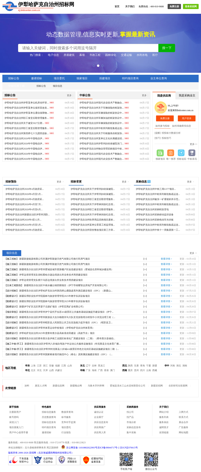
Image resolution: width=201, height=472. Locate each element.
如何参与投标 (162, 125)
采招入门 (14, 422)
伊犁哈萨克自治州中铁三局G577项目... (156, 189)
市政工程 (95, 54)
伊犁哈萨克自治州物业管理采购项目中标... (101, 148)
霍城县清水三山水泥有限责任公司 (127, 385)
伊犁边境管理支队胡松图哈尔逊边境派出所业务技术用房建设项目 (53, 274)
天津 (45, 370)
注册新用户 (15, 412)
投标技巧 (166, 138)
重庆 (130, 370)
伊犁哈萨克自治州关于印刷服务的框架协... (101, 133)
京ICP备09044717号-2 (108, 447)
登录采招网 (191, 6)
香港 (106, 370)
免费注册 (174, 6)
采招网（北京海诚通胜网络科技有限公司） (51, 452)
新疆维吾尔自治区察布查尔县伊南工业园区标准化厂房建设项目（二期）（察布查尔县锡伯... (67, 338)
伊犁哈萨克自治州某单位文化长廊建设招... (101, 138)
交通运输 (126, 54)
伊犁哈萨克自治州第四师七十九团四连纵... (27, 133)
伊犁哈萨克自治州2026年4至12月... (23, 219)
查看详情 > (166, 258)
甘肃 (136, 365)
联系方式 (183, 417)
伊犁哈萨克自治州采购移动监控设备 (155, 214)
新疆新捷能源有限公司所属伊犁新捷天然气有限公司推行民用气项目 (54, 258)
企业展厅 (98, 417)
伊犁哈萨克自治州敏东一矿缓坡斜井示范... (158, 199)
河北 (39, 370)
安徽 (51, 365)
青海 (142, 365)
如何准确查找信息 (181, 125)
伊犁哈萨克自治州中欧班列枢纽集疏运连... (101, 128)
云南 (148, 370)
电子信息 (53, 54)
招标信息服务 (49, 412)
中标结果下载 (16, 85)
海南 (94, 370)
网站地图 (183, 432)
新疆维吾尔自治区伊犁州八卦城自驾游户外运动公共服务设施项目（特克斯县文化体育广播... (73, 343)
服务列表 (164, 417)
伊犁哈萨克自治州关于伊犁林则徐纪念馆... (93, 204)
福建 (57, 365)
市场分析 (131, 422)
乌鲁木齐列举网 (96, 385)
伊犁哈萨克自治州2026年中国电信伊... (24, 138)
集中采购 (131, 432)
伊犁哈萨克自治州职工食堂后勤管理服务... (27, 118)
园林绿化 (110, 54)
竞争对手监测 (68, 422)
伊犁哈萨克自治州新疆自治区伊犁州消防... (27, 214)
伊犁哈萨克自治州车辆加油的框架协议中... (101, 118)
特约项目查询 (130, 78)
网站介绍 (164, 412)
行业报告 (66, 432)
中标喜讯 (192, 159)
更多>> (193, 144)
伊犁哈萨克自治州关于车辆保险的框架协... (101, 107)
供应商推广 (100, 427)
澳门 (112, 370)
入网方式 (183, 412)
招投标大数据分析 (171, 133)
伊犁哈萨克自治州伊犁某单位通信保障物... (27, 113)
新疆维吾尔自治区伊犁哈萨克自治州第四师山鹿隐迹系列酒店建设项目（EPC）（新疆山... (65, 290)
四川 (142, 370)
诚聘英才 (164, 427)
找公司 (130, 412)
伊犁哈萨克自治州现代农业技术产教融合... (101, 102)
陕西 (130, 365)
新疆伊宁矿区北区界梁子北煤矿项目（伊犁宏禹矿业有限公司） (52, 306)
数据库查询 (67, 412)
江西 (63, 365)
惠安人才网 (41, 385)
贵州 (136, 370)
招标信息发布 (49, 422)
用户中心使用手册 (18, 432)
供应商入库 (100, 432)
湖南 (184, 365)
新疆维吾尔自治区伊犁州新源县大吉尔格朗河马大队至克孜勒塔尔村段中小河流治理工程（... (67, 317)
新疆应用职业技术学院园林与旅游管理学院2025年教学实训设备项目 (54, 296)
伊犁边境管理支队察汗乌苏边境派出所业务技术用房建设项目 (51, 280)
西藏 (154, 370)
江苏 (39, 365)
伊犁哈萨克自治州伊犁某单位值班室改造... (27, 107)
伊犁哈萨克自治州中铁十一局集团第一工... (158, 230)
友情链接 (164, 432)
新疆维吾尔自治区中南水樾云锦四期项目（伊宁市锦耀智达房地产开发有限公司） (66, 285)
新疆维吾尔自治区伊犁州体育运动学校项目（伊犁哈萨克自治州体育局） (57, 327)
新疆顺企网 (76, 385)
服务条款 (164, 422)
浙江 (45, 365)
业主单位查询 (158, 78)
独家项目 (82, 78)
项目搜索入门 (16, 427)
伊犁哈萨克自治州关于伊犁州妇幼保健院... (93, 189)
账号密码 (14, 417)
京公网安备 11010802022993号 (81, 447)
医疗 (155, 54)
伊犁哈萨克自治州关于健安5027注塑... (24, 123)
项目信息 (57, 86)
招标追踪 (181, 159)
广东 (88, 370)
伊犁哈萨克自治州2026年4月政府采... (24, 189)
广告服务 (183, 427)
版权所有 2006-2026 (18, 452)
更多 (70, 95)
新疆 (154, 365)
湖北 (178, 365)
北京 (33, 370)
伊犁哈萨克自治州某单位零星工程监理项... (93, 224)
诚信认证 (98, 412)
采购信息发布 (134, 427)
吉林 (94, 365)
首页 (117, 6)
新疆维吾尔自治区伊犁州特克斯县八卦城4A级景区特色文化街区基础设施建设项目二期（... (72, 349)
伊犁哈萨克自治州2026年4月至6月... (24, 209)
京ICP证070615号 (129, 447)
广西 (100, 370)
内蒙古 (58, 370)
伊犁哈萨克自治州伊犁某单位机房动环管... (27, 102)
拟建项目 (104, 78)
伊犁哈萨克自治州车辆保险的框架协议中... (101, 113)
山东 (69, 365)
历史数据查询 (49, 417)
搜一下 (167, 48)
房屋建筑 (69, 54)
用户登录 (186, 118)
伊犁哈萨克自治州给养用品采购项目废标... (93, 219)
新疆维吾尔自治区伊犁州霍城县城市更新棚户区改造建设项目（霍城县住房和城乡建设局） (66, 269)
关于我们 (130, 6)
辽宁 (88, 365)
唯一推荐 (171, 159)
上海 (33, 365)
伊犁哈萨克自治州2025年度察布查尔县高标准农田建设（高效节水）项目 (57, 333)
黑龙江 (101, 365)
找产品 (130, 417)
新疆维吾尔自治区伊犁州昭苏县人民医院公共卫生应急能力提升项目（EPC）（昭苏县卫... (65, 322)
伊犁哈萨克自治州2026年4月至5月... (24, 194)
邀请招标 (36, 78)
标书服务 (66, 417)
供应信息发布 (101, 422)
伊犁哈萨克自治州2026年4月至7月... (24, 204)
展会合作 (183, 422)
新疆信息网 (58, 385)
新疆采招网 (157, 385)
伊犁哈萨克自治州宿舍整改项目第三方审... (93, 230)
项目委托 (59, 78)
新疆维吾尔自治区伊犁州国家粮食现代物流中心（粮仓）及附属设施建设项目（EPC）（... (65, 354)
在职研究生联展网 (178, 385)
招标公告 (13, 78)
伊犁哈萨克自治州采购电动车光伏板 (155, 219)
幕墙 (82, 54)
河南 (172, 365)
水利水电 (142, 54)
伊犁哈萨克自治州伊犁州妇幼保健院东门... (101, 143)
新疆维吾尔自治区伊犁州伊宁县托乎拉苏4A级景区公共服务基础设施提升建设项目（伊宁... (66, 312)
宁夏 (148, 365)
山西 (51, 370)
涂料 (27, 385)
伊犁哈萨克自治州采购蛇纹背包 (152, 209)
